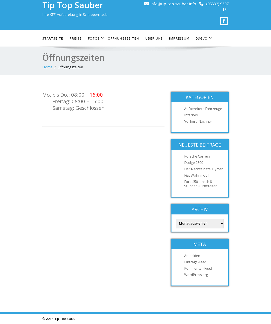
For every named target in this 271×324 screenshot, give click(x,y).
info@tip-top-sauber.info (173, 3)
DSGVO (204, 38)
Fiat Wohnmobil (196, 175)
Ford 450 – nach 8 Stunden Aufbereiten (200, 184)
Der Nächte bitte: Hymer (203, 169)
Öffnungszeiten (123, 38)
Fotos (96, 38)
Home (47, 67)
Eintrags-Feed (195, 262)
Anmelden (192, 256)
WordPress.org (196, 275)
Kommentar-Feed (198, 268)
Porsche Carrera (197, 156)
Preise (75, 38)
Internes (191, 115)
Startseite (52, 38)
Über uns (154, 38)
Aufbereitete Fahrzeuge (203, 109)
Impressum (179, 38)
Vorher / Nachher (198, 121)
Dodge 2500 (193, 163)
